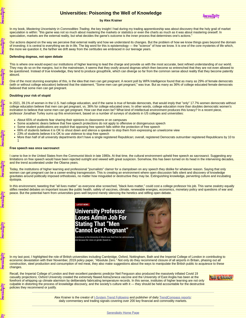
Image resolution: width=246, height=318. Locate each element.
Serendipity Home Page (123, 312)
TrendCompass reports (175, 297)
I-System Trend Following (111, 297)
